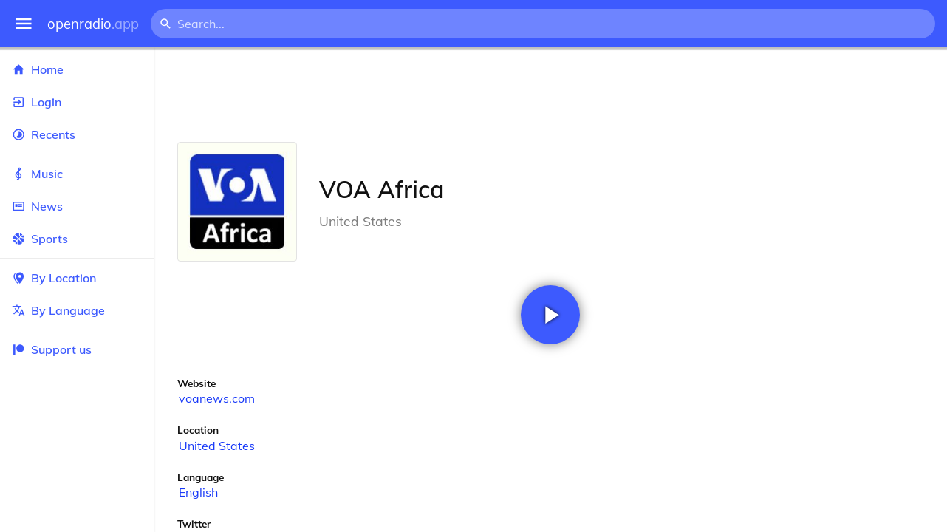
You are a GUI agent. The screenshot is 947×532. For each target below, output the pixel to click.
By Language (77, 310)
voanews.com (217, 398)
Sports (77, 238)
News (77, 206)
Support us (52, 349)
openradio (93, 24)
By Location (77, 278)
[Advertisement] (550, 94)
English (198, 492)
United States (217, 445)
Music (77, 173)
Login (77, 102)
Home (77, 69)
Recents (77, 134)
